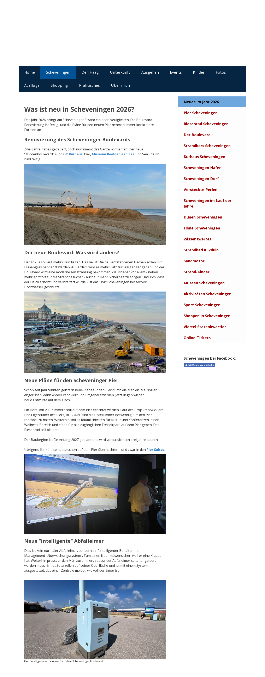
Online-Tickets (197, 337)
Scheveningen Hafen (203, 167)
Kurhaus (75, 154)
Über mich (120, 85)
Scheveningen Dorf (201, 178)
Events (176, 72)
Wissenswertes (197, 238)
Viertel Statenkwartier (205, 326)
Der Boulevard (197, 134)
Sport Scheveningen (202, 304)
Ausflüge (32, 85)
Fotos (221, 72)
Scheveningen (58, 72)
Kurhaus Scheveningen (204, 156)
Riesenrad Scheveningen (206, 123)
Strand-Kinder (197, 271)
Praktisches (89, 85)
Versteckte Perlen (200, 189)
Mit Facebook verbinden (199, 365)
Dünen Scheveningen (203, 217)
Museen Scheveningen (204, 282)
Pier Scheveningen (201, 112)
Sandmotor (194, 260)
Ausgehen (150, 72)
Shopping (59, 85)
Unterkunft (120, 72)
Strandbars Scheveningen (207, 145)
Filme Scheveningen (202, 228)
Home (29, 72)
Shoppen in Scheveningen (207, 315)
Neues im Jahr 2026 (201, 101)
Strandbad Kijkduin (201, 249)
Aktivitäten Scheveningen (207, 293)
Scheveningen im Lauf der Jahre (207, 203)
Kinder (199, 72)
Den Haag (90, 72)
